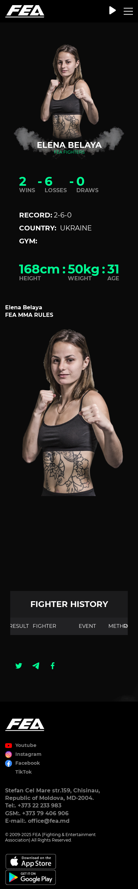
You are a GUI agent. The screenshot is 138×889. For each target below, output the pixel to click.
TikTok (23, 772)
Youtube (25, 745)
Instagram (28, 754)
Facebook (27, 763)
